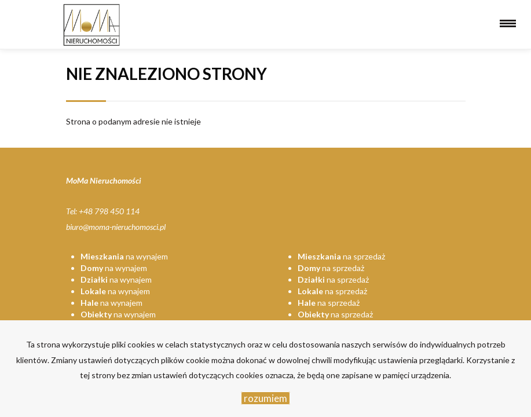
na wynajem (124, 256)
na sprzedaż (341, 256)
